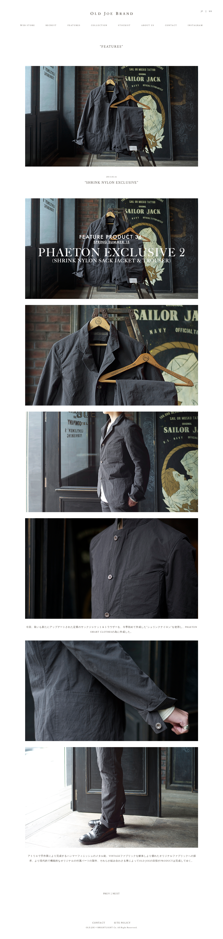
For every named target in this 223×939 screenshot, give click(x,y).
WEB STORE (27, 25)
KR (210, 11)
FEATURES (74, 25)
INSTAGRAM (195, 25)
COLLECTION (99, 25)
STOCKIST (124, 25)
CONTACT (171, 25)
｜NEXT (115, 893)
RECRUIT (51, 25)
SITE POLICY (122, 922)
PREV (106, 893)
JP (202, 11)
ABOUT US (147, 25)
